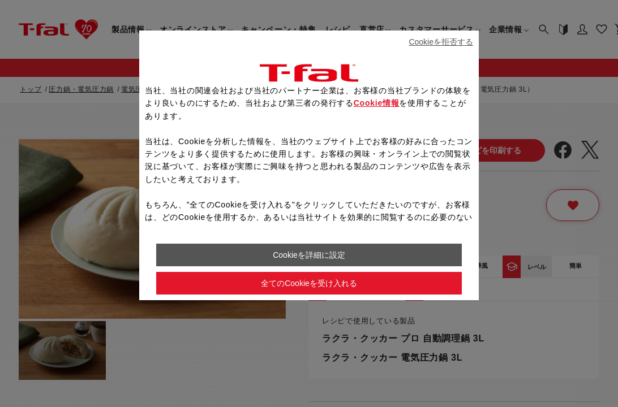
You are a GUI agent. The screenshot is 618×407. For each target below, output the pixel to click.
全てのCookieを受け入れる (309, 283)
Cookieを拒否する (441, 41)
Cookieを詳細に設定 (309, 254)
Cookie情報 (377, 102)
